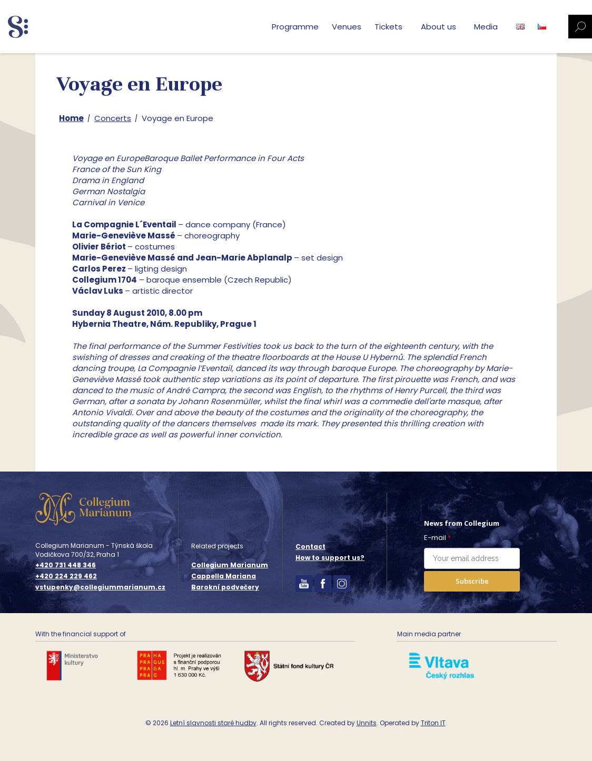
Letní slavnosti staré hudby (213, 722)
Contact (310, 546)
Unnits (367, 722)
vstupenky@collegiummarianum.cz (100, 587)
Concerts (112, 118)
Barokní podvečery (225, 587)
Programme (295, 26)
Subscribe (472, 581)
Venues (346, 26)
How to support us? (329, 557)
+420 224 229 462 (66, 576)
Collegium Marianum (229, 564)
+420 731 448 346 (65, 565)
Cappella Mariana (223, 576)
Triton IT (433, 722)
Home (71, 118)
